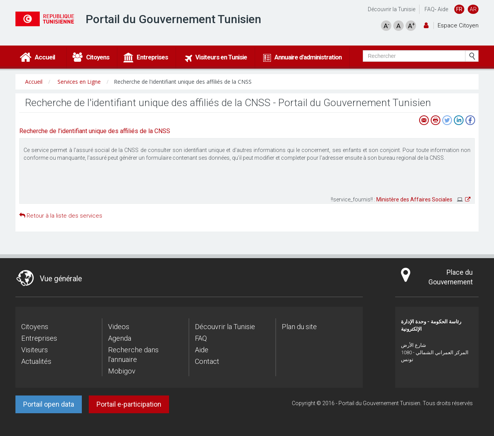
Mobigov (121, 371)
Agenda (119, 338)
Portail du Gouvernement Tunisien (173, 19)
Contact (207, 361)
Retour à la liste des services (60, 215)
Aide (443, 9)
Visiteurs (34, 350)
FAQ (430, 9)
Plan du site (299, 327)
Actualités (36, 361)
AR (473, 9)
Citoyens (34, 327)
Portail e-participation (128, 404)
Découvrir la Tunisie (391, 9)
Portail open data (48, 404)
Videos (118, 327)
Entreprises (39, 338)
